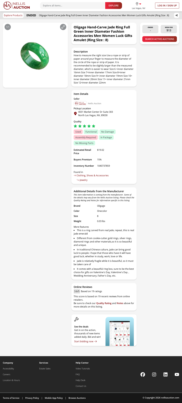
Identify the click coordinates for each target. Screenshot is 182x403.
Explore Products (13, 15)
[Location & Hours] (11, 380)
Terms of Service (11, 397)
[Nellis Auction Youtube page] (177, 374)
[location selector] (138, 5)
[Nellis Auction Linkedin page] (165, 374)
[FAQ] (78, 374)
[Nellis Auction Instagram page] (154, 374)
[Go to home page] (16, 6)
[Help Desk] (80, 380)
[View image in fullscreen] (63, 27)
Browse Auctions (77, 397)
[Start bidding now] (85, 341)
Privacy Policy (32, 397)
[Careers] (6, 374)
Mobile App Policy (54, 397)
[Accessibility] (8, 368)
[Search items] (74, 5)
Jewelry (82, 180)
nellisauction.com (170, 397)
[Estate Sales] (44, 368)
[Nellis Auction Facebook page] (142, 374)
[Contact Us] (81, 386)
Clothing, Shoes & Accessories (91, 175)
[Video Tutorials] (83, 368)
